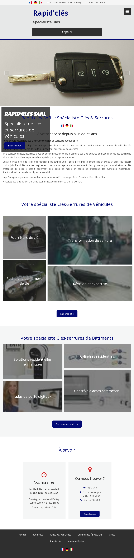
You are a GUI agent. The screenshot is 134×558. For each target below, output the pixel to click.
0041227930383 (92, 500)
